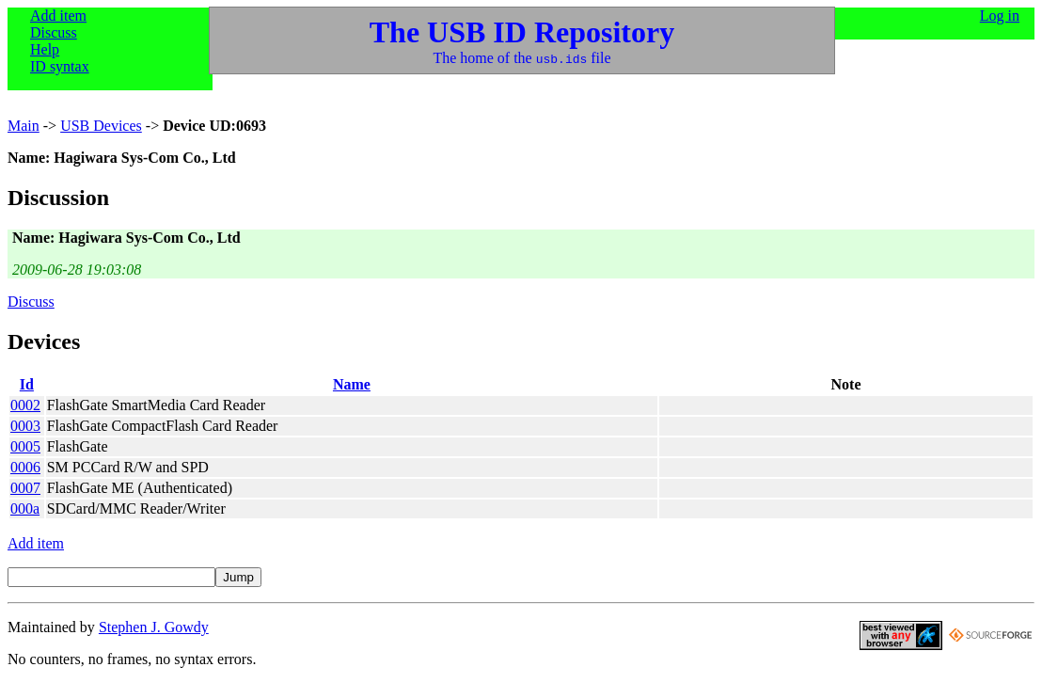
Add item (58, 16)
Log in (999, 16)
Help (44, 49)
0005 (25, 446)
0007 (25, 488)
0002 (25, 405)
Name (352, 384)
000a (24, 508)
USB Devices (101, 126)
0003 (25, 426)
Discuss (53, 32)
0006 (25, 467)
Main (23, 126)
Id (27, 384)
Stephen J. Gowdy (154, 627)
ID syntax (59, 66)
